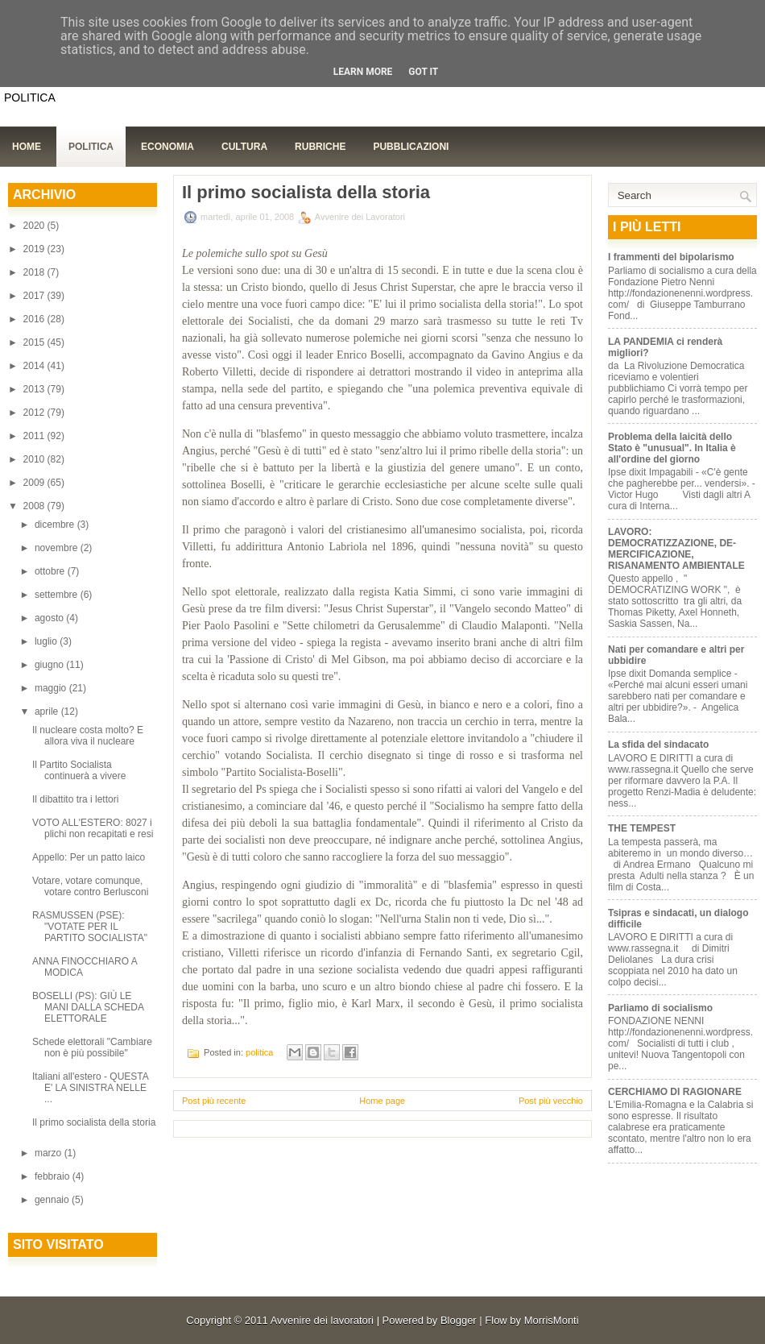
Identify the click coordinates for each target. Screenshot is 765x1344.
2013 (35, 389)
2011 (35, 436)
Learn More (363, 71)
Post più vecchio (551, 1100)
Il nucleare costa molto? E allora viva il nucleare (87, 735)
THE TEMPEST (642, 828)
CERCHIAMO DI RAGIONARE (675, 1091)
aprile (48, 711)
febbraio (53, 1176)
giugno (50, 664)
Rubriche (320, 146)
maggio (52, 688)
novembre (58, 548)
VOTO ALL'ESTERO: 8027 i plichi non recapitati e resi (92, 828)
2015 (35, 342)
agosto (50, 618)
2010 (35, 459)
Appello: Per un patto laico (88, 857)
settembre (58, 594)
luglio (47, 641)
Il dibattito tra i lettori (75, 799)
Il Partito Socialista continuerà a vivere (79, 770)
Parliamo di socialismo (660, 1008)
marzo (49, 1153)
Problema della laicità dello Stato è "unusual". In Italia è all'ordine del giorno (672, 448)
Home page (382, 1100)
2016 (35, 319)
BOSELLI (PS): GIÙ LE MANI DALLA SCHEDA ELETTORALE (87, 1007)
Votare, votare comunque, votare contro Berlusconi (90, 886)
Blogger (458, 1320)
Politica (91, 146)
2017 (35, 295)
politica (259, 1052)
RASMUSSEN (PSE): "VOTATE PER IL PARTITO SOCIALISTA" (89, 927)
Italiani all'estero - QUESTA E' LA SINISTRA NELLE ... (90, 1088)
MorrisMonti (551, 1320)
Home (26, 146)
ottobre (51, 571)
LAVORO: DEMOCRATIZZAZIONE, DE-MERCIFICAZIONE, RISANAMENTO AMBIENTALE (676, 548)
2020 (35, 225)
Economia (167, 146)
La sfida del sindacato (658, 744)
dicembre (56, 524)
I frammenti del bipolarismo (671, 257)
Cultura (244, 146)
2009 (35, 482)
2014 (35, 365)
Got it (423, 71)
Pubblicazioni (411, 146)
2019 (35, 249)
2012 (35, 412)
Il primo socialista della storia (93, 1122)
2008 (35, 506)
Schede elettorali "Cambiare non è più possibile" (92, 1047)
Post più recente (214, 1100)
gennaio (53, 1199)
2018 (35, 272)
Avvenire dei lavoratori (322, 1320)
